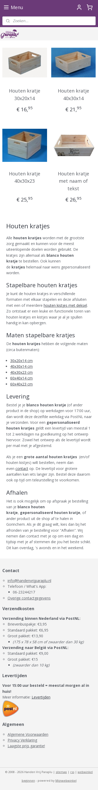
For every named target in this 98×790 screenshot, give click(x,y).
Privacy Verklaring (22, 740)
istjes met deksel (73, 305)
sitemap (61, 772)
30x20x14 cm (21, 360)
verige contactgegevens (30, 598)
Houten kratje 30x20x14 (24, 94)
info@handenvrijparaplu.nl (29, 580)
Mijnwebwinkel (66, 780)
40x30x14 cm (21, 366)
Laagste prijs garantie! (26, 745)
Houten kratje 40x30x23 (24, 177)
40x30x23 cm (21, 372)
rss (72, 772)
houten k (51, 305)
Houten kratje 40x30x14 (73, 94)
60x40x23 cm (21, 384)
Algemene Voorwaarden (28, 734)
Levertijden (41, 697)
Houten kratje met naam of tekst (73, 181)
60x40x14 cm (21, 378)
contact (21, 468)
